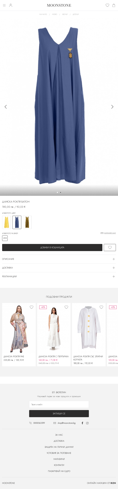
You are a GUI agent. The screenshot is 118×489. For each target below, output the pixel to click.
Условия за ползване (59, 453)
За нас (59, 435)
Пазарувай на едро (59, 471)
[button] (57, 192)
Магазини (59, 459)
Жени (65, 14)
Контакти (59, 465)
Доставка (59, 441)
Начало (43, 14)
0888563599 (39, 423)
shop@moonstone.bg (67, 423)
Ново (54, 14)
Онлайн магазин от (101, 483)
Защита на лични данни (59, 447)
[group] (59, 107)
